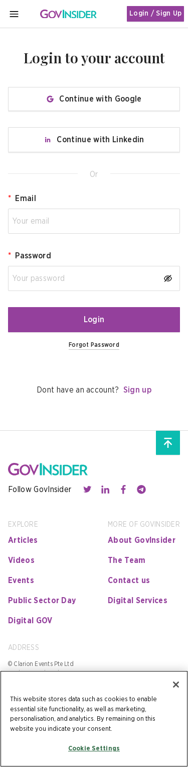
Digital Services (137, 601)
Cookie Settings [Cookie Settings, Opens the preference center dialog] (94, 748)
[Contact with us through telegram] (141, 490)
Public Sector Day (42, 601)
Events (21, 581)
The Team (127, 560)
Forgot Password (94, 345)
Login (94, 320)
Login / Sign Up (155, 13)
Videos (21, 560)
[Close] (176, 685)
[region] (94, 718)
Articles (23, 540)
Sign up (137, 390)
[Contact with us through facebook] (123, 490)
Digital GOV (30, 621)
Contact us (129, 581)
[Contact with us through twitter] (87, 490)
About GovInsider (141, 540)
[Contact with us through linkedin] (105, 490)
